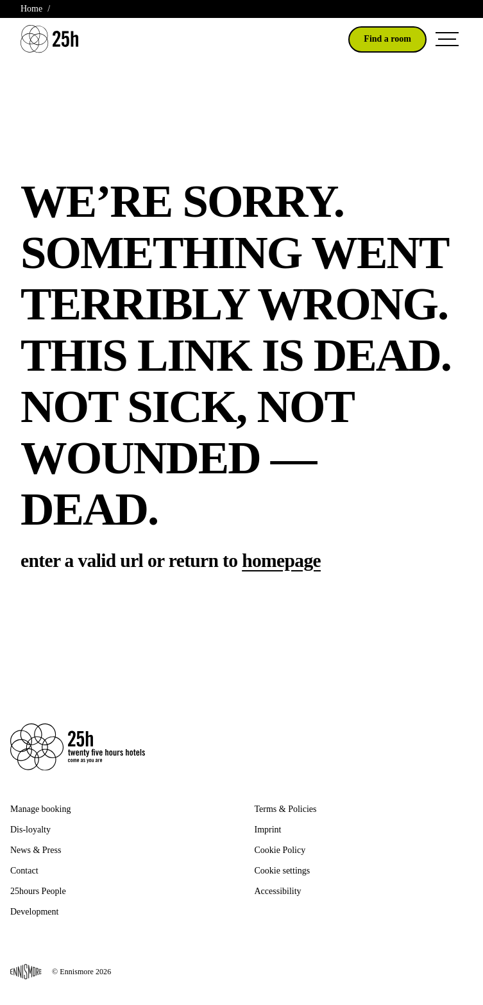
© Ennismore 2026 (60, 971)
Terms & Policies (286, 809)
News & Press (35, 850)
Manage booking (40, 809)
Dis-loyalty (30, 829)
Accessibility (278, 891)
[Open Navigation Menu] (447, 39)
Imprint (268, 829)
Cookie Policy (280, 850)
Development (34, 911)
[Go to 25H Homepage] (49, 39)
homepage (281, 560)
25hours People (38, 891)
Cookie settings (282, 870)
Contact (24, 870)
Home (31, 8)
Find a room (387, 39)
